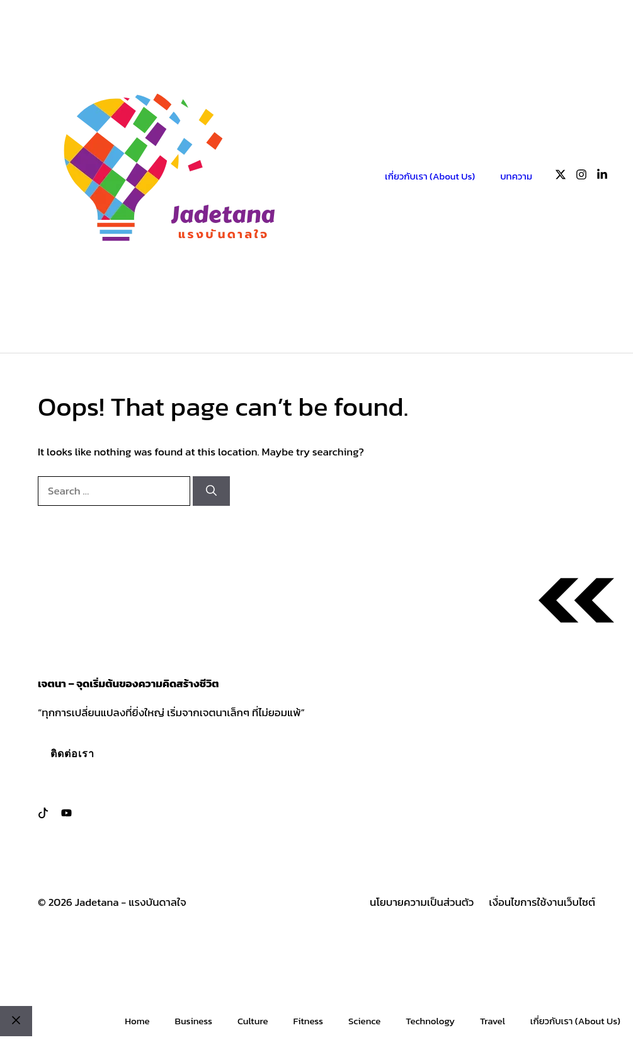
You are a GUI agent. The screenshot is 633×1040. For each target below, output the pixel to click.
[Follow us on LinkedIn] (602, 177)
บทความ (516, 176)
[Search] (211, 491)
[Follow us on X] (560, 177)
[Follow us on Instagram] (581, 177)
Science (364, 1021)
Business (193, 1021)
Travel (492, 1021)
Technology (430, 1021)
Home (137, 1021)
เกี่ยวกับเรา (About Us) (430, 176)
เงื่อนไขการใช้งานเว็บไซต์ (542, 902)
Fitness (308, 1021)
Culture (252, 1021)
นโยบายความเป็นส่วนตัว (422, 902)
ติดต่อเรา (72, 753)
